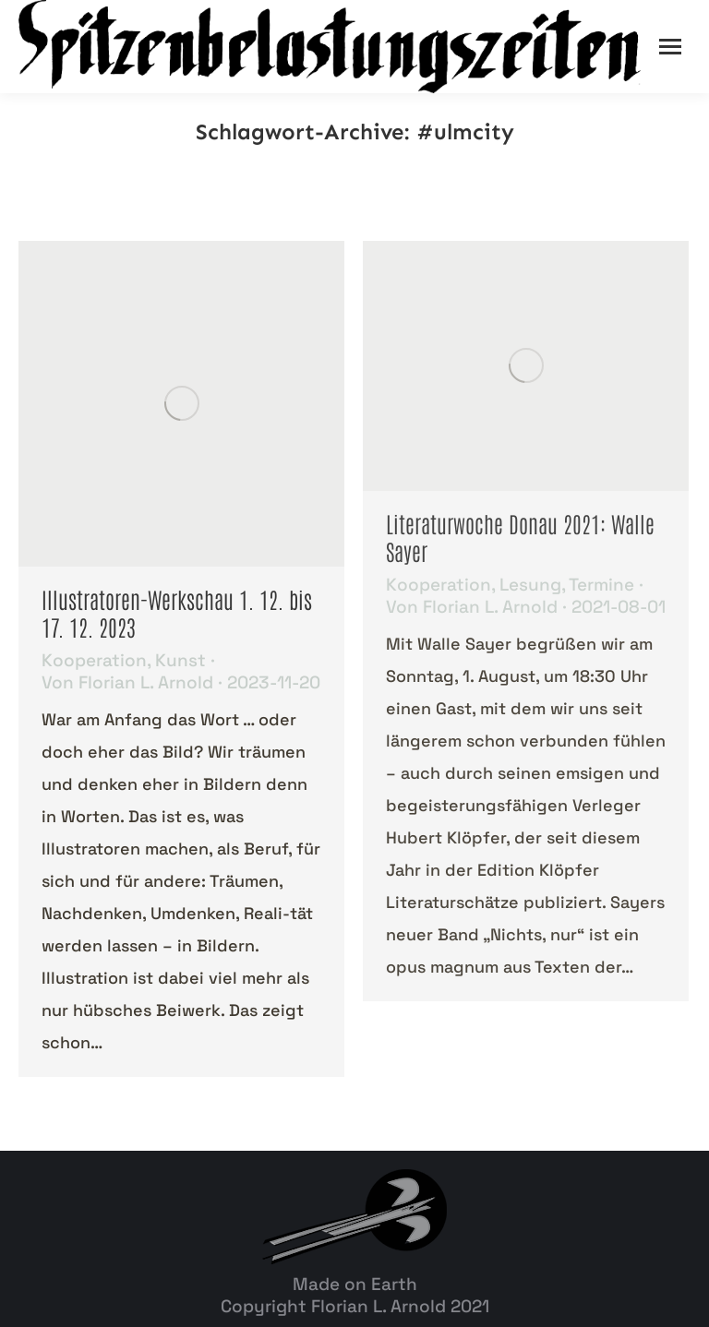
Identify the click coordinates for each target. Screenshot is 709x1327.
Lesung (530, 584)
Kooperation (94, 660)
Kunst (180, 660)
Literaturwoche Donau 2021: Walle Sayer (520, 536)
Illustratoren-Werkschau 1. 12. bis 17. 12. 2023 (177, 612)
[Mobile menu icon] (670, 46)
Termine (601, 584)
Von (127, 683)
